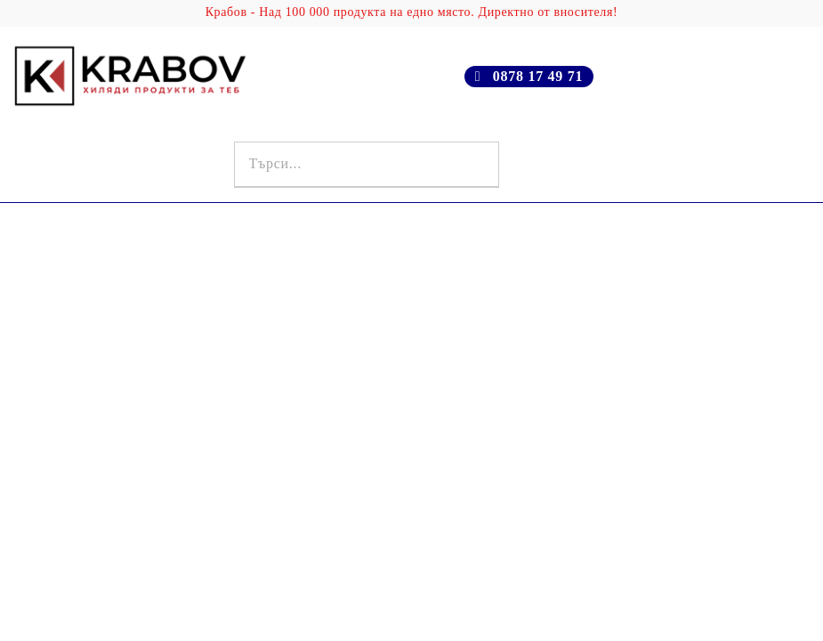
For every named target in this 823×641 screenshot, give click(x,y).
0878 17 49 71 (538, 76)
